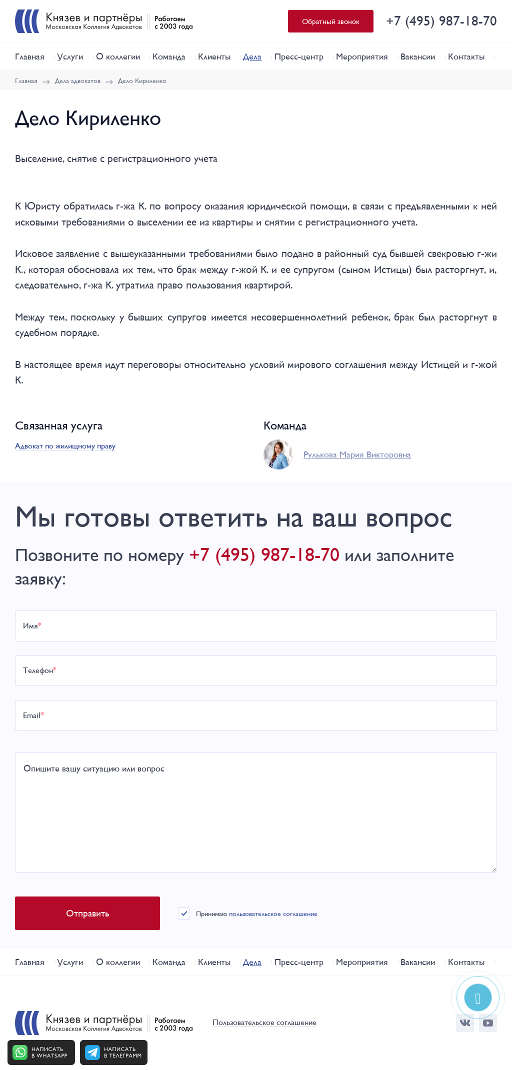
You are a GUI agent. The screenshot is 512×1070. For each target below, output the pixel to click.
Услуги (70, 56)
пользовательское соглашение (273, 914)
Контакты (466, 56)
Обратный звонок (331, 21)
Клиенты (214, 56)
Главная (29, 56)
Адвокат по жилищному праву (65, 445)
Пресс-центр (299, 56)
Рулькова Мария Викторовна (357, 455)
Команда (169, 56)
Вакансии (417, 56)
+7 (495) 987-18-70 (441, 20)
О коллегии (118, 56)
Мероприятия (362, 56)
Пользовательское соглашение (264, 1022)
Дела (252, 56)
